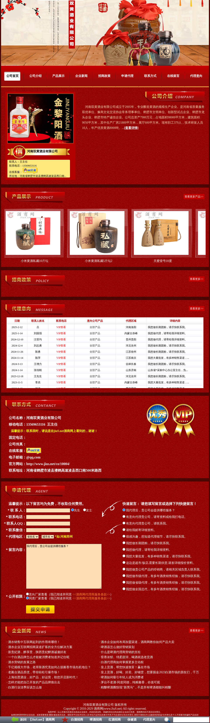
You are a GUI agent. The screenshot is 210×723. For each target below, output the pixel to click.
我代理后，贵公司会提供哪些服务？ (148, 510)
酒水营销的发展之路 (22, 662)
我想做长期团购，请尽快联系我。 (147, 543)
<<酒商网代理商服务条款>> (91, 594)
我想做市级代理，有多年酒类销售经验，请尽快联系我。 (162, 576)
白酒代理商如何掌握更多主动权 (122, 662)
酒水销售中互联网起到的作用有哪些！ (34, 642)
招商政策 (104, 76)
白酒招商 (77, 719)
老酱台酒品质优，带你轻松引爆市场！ (34, 672)
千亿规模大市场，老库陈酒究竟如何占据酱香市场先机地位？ (49, 667)
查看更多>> (196, 279)
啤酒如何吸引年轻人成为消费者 (122, 677)
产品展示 (58, 76)
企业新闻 (81, 76)
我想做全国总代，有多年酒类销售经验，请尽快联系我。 (162, 589)
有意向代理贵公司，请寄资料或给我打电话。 (154, 517)
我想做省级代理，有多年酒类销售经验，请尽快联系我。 (162, 582)
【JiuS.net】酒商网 (42, 719)
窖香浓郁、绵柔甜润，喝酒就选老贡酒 (127, 657)
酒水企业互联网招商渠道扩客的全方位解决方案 (40, 647)
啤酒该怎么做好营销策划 (118, 647)
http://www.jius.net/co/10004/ (48, 464)
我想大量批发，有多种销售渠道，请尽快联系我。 (158, 556)
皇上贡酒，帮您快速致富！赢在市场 (125, 667)
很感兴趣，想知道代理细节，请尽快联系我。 (154, 536)
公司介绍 (35, 76)
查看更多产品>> (194, 196)
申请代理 (127, 76)
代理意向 (149, 719)
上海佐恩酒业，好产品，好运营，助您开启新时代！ (43, 677)
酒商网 (98, 708)
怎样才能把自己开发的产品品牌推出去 (34, 682)
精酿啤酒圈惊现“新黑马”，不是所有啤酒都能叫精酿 (136, 687)
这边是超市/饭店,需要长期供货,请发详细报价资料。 (159, 563)
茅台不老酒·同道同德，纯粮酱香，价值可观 (130, 682)
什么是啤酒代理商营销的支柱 (121, 652)
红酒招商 (114, 719)
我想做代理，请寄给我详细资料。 (147, 549)
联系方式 (150, 76)
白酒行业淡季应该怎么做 (25, 687)
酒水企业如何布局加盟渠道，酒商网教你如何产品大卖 (137, 642)
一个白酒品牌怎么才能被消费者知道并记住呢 (38, 657)
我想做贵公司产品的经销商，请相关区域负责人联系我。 (162, 569)
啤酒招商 (96, 719)
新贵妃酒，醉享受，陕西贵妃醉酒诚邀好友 (37, 652)
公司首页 (12, 76)
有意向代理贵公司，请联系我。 (145, 523)
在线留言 (173, 76)
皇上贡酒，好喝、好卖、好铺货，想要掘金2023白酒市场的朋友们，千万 (150, 672)
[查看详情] (131, 128)
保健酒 (131, 719)
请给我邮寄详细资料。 (139, 530)
